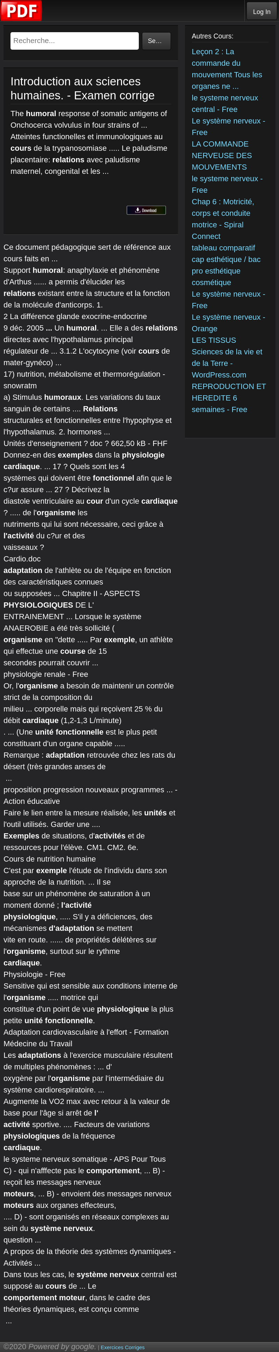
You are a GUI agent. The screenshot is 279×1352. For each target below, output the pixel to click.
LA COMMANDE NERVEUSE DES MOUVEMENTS (222, 155)
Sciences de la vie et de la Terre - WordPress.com (227, 363)
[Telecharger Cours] (21, 19)
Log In (262, 11)
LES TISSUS (214, 340)
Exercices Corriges (123, 1347)
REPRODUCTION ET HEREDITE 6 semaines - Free (229, 398)
